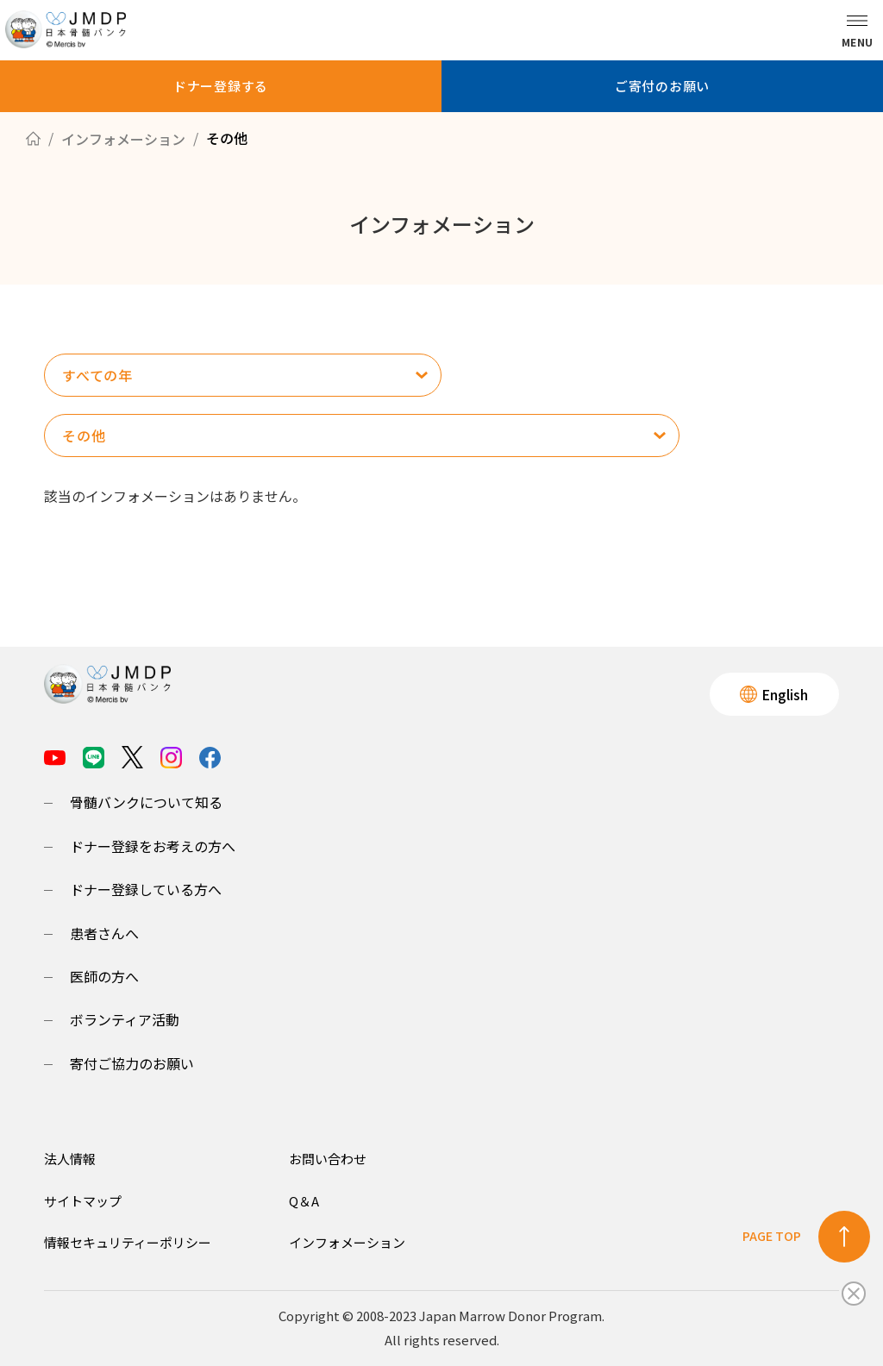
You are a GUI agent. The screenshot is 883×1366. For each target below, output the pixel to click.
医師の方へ (104, 976)
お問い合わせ (327, 1159)
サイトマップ (83, 1201)
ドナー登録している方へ (146, 889)
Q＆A (304, 1201)
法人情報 (70, 1159)
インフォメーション (347, 1242)
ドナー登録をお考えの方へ (152, 846)
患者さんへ (104, 933)
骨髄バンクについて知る (146, 802)
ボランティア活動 (124, 1019)
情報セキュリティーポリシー (127, 1242)
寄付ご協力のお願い (132, 1063)
